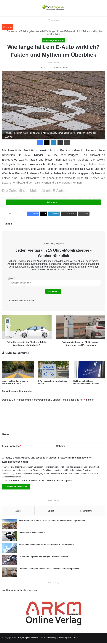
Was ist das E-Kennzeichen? (32, 533)
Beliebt (51, 511)
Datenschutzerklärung (75, 264)
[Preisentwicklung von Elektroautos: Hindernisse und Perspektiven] (9, 573)
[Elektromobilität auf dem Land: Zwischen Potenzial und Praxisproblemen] (9, 525)
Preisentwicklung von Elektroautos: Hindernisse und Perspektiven (49, 569)
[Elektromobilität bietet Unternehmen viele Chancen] (89, 369)
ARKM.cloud (73, 638)
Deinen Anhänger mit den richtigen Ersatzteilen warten (43, 557)
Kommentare (86, 511)
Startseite (10, 31)
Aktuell (18, 511)
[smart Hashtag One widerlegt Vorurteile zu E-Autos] (18, 369)
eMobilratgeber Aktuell (31, 31)
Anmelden (53, 291)
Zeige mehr (53, 202)
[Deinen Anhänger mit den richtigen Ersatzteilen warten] (9, 561)
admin (43, 67)
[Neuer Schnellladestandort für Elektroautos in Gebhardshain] (9, 549)
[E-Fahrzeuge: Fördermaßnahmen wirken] (53, 369)
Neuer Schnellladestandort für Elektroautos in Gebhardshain (46, 545)
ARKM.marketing (53, 20)
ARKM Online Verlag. (48, 638)
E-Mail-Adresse (11, 446)
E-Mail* (12, 278)
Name (6, 434)
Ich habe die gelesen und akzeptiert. (38, 480)
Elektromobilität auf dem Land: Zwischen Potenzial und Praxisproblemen (52, 521)
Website (60, 446)
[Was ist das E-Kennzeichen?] (9, 537)
